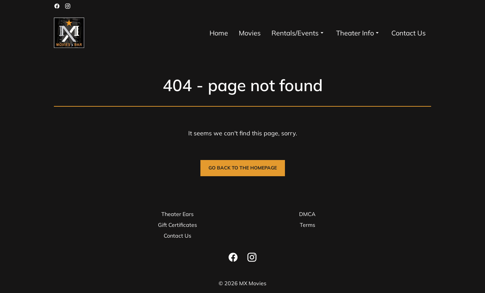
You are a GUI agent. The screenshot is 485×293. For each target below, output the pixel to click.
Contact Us (177, 235)
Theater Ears (177, 214)
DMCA (307, 214)
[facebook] (57, 6)
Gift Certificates (177, 224)
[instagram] (68, 6)
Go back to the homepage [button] (242, 168)
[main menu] (317, 32)
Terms (307, 224)
